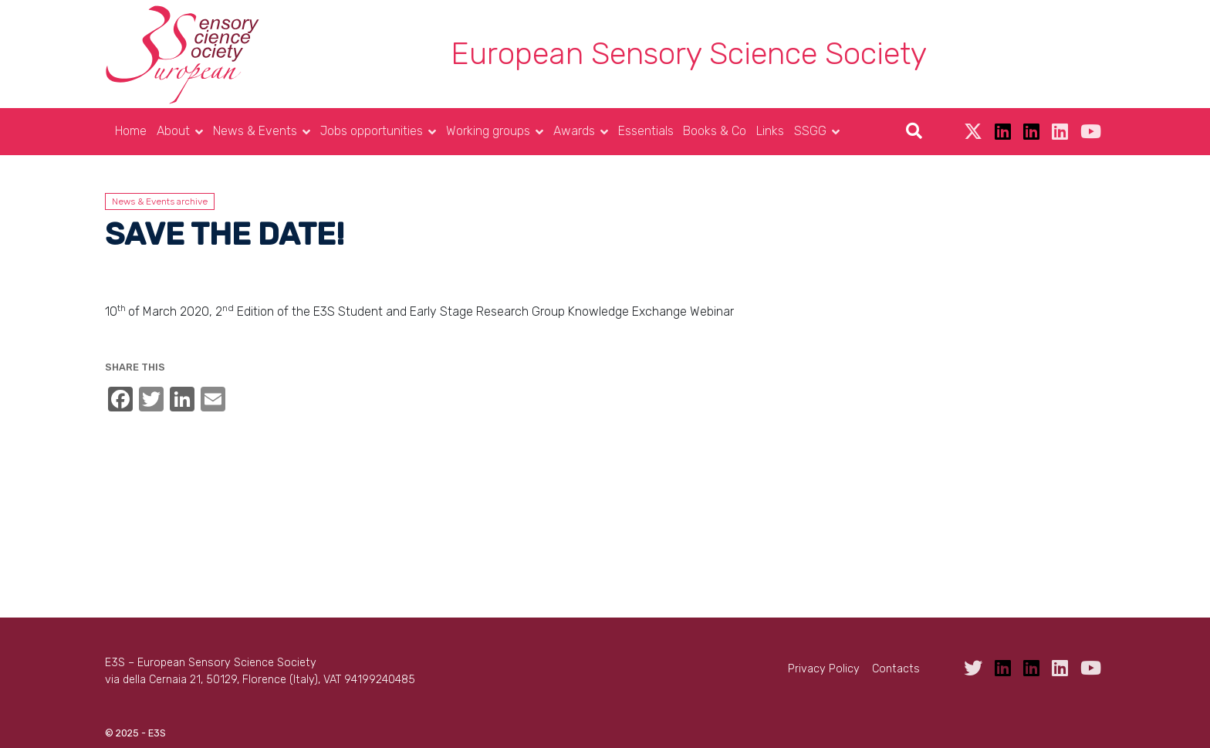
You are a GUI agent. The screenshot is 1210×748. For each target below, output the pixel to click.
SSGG (810, 131)
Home (131, 131)
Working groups (488, 131)
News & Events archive (160, 201)
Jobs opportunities (371, 131)
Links (770, 131)
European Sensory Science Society (689, 54)
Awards (574, 131)
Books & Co (714, 131)
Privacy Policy (824, 668)
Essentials (646, 131)
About (173, 131)
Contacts (896, 668)
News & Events (255, 131)
